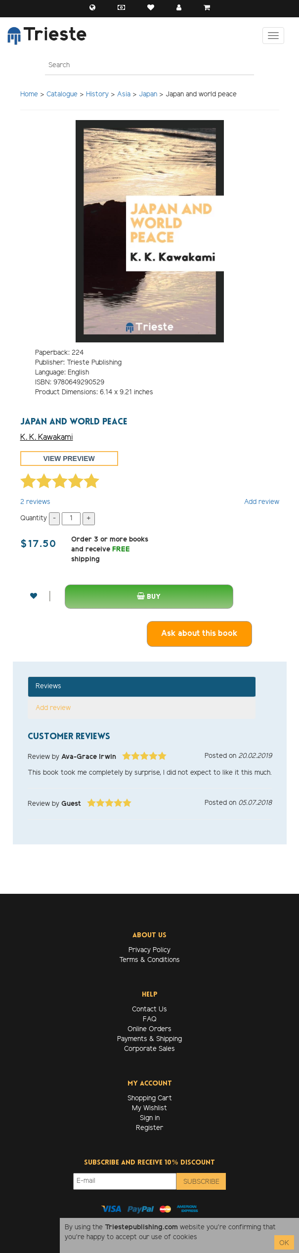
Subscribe (201, 1182)
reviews (35, 502)
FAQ (150, 1019)
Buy (149, 596)
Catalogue (62, 94)
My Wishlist (149, 1108)
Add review (261, 502)
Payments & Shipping (149, 1039)
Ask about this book (199, 633)
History (97, 94)
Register (149, 1128)
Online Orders (149, 1029)
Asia (123, 94)
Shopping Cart (150, 1098)
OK (284, 1243)
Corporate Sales (149, 1049)
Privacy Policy (149, 950)
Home (29, 94)
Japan (148, 94)
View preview (69, 458)
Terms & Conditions (149, 960)
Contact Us (149, 1009)
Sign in (150, 1118)
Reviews (48, 686)
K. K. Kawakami (46, 437)
